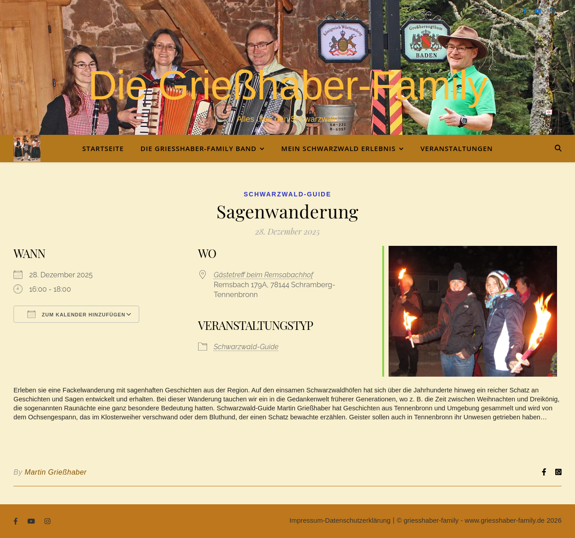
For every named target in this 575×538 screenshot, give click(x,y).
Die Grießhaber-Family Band (199, 148)
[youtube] (539, 11)
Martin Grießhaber (56, 472)
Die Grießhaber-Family (287, 85)
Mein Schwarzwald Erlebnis (338, 148)
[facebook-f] (525, 11)
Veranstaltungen (456, 148)
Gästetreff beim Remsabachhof (264, 275)
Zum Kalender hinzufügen (76, 314)
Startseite (103, 148)
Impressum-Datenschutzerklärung (339, 520)
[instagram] (552, 11)
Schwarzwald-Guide (288, 194)
